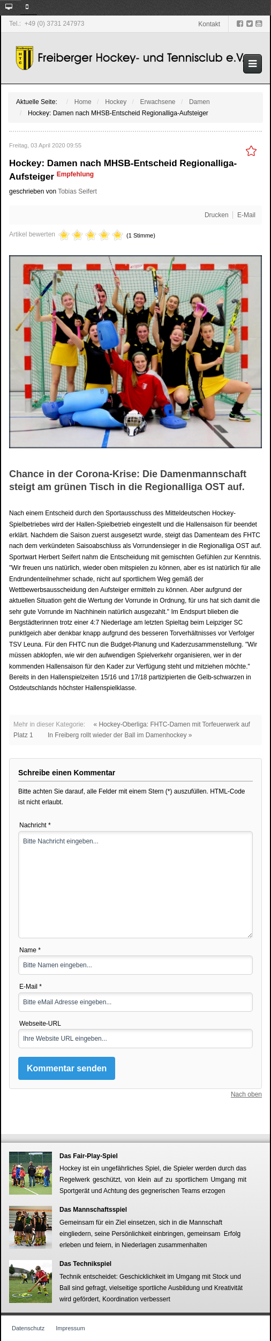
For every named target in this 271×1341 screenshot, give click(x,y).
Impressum (70, 1328)
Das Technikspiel (85, 1264)
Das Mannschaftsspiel (93, 1209)
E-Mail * (30, 986)
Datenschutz (28, 1328)
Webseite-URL (40, 1023)
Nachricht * (35, 825)
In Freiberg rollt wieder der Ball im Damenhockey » (120, 735)
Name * (30, 950)
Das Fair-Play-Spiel (88, 1155)
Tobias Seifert (77, 191)
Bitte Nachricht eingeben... (135, 884)
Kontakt (209, 24)
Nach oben (246, 1094)
